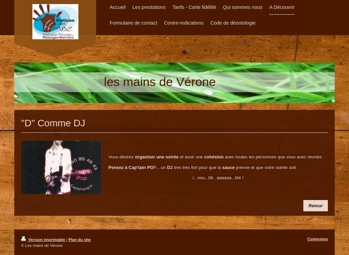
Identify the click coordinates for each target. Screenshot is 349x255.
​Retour (315, 205)
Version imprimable (43, 239)
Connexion (317, 239)
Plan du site (80, 239)
